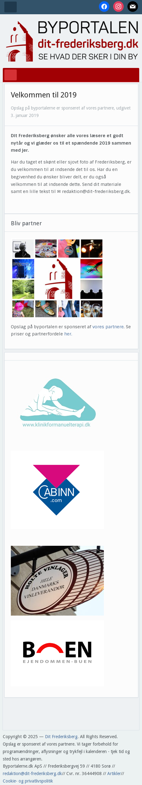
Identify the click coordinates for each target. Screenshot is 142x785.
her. (68, 334)
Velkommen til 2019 (44, 95)
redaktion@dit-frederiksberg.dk (32, 773)
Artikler (114, 773)
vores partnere (108, 327)
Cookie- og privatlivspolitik (28, 780)
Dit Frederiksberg (61, 736)
